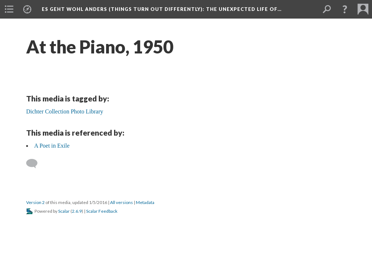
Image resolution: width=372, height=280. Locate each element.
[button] (345, 9)
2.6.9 (77, 211)
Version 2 (35, 202)
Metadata (145, 202)
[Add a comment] (35, 163)
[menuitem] (9, 9)
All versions (121, 202)
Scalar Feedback (101, 211)
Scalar (64, 211)
